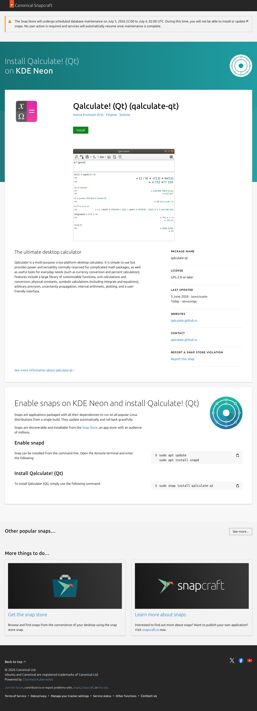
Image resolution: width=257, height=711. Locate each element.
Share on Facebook (241, 660)
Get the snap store (27, 614)
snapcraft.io (150, 629)
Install (80, 130)
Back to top (15, 662)
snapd (77, 687)
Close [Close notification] (247, 21)
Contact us (149, 696)
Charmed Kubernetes (38, 679)
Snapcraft (88, 687)
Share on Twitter (232, 660)
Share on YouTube (249, 660)
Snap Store (90, 427)
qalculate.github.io (184, 320)
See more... (241, 531)
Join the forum (14, 687)
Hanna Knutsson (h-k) (88, 114)
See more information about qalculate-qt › (44, 370)
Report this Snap (182, 359)
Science (124, 114)
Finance (111, 114)
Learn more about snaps (160, 614)
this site (103, 687)
